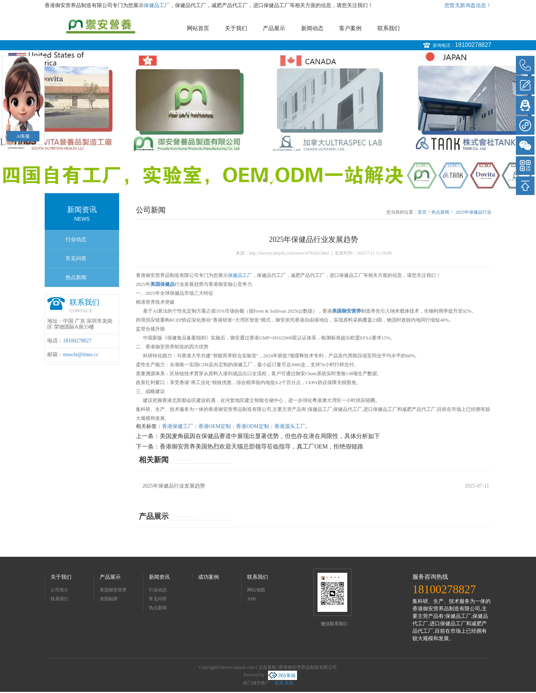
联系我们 (388, 28)
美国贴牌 (109, 598)
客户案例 (350, 28)
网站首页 (198, 28)
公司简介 (59, 590)
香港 (278, 683)
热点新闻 (76, 277)
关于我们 (236, 28)
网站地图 (256, 590)
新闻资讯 (159, 577)
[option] (268, 120)
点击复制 (267, 667)
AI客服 (23, 136)
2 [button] (271, 180)
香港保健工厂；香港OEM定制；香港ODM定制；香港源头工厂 (234, 426)
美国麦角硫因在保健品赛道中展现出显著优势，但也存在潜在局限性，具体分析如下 (270, 436)
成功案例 (208, 577)
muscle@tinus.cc (81, 354)
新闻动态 (312, 28)
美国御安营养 (113, 590)
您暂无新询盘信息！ (467, 5)
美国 (288, 683)
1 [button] (264, 180)
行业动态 (76, 239)
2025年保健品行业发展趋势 (473, 212)
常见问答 (76, 258)
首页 (422, 212)
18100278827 (473, 45)
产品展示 (274, 28)
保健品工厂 (157, 5)
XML (252, 598)
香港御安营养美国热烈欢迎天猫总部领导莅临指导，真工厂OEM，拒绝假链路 (262, 446)
